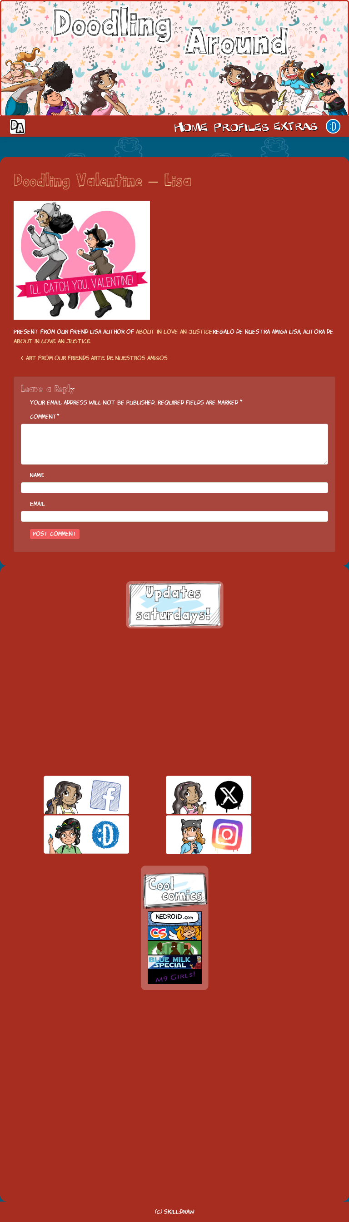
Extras (297, 126)
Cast (240, 126)
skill (71, 834)
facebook (71, 795)
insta (193, 834)
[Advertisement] (174, 702)
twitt (193, 795)
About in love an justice (174, 331)
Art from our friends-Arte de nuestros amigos (94, 358)
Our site (333, 126)
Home (191, 126)
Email (37, 503)
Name (37, 475)
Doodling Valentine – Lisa (102, 182)
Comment (43, 416)
